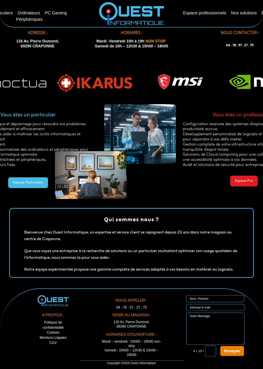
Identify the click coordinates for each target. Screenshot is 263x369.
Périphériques (29, 20)
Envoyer (232, 351)
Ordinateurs (29, 13)
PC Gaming (56, 13)
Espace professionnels (204, 13)
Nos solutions (244, 13)
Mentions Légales (53, 337)
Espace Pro (244, 181)
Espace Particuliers (28, 182)
